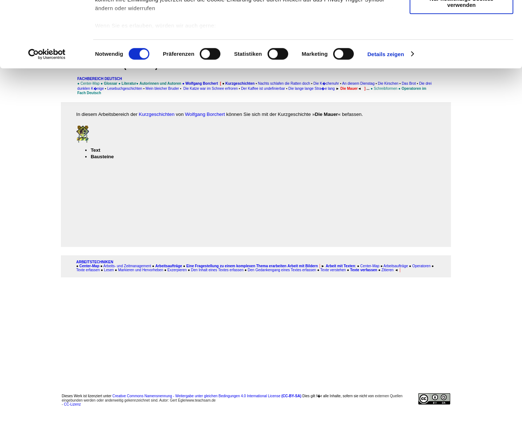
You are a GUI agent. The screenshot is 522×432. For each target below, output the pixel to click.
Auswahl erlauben (461, 39)
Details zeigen (385, 116)
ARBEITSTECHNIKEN (94, 262)
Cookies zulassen (461, 18)
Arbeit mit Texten (340, 266)
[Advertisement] (256, 329)
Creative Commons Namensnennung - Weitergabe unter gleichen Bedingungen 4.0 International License (206, 396)
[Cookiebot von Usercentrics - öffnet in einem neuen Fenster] (47, 115)
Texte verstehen (333, 270)
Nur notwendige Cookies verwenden (461, 63)
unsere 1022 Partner (144, 26)
